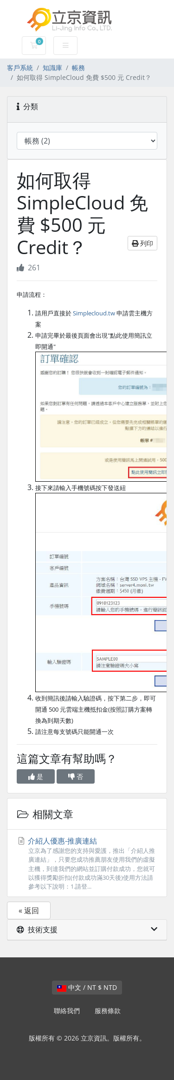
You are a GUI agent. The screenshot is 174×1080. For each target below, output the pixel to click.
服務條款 (108, 1010)
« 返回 (29, 910)
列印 (142, 243)
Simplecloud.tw (94, 313)
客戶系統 (20, 67)
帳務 (78, 67)
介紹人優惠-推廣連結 (87, 863)
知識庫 (52, 67)
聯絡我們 (67, 1010)
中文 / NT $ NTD (87, 987)
